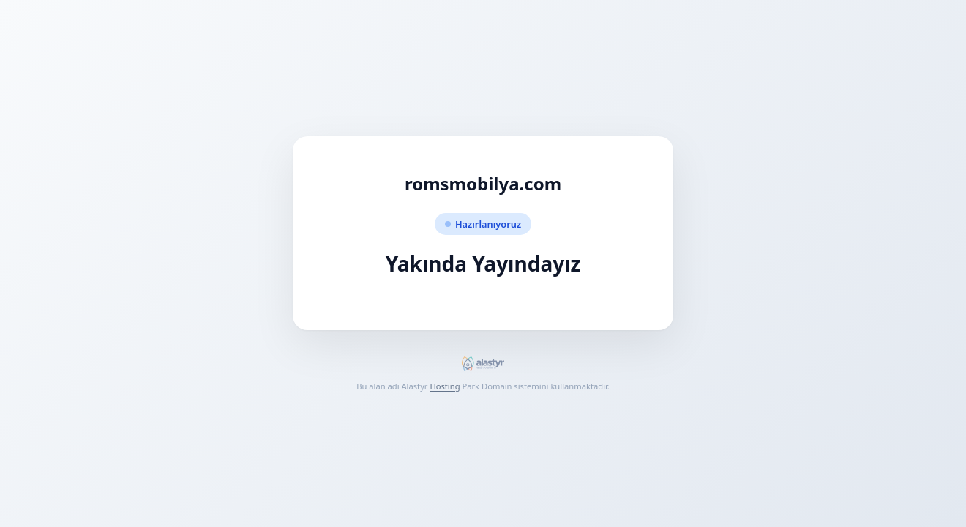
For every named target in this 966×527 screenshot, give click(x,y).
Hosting (445, 386)
